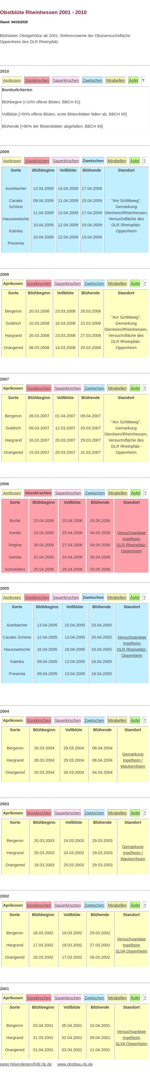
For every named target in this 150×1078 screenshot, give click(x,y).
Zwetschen (92, 80)
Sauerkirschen (66, 80)
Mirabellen (115, 80)
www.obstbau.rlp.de (75, 1064)
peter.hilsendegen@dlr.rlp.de (26, 1064)
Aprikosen (12, 80)
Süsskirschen (37, 80)
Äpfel (133, 80)
